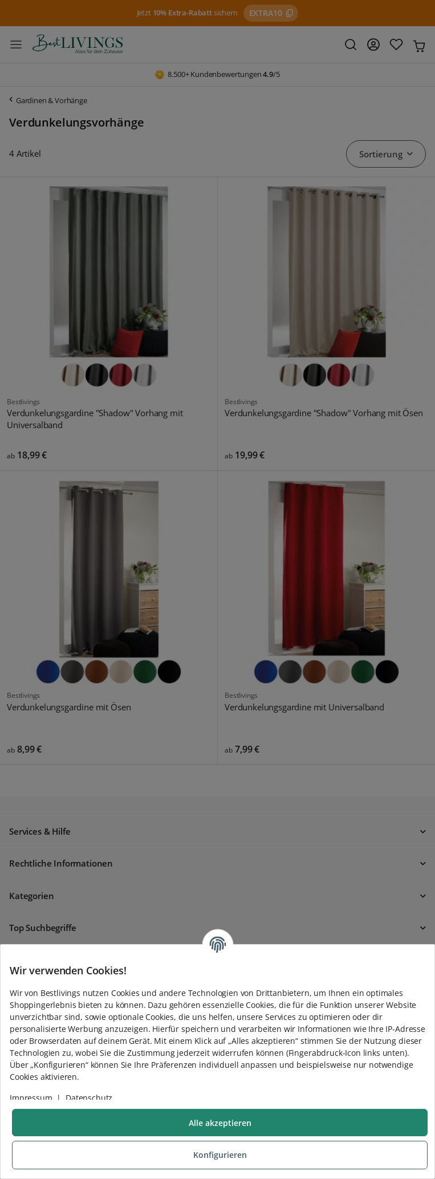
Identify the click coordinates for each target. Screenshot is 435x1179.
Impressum (31, 1097)
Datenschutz (89, 1097)
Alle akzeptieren (220, 1122)
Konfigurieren (220, 1154)
